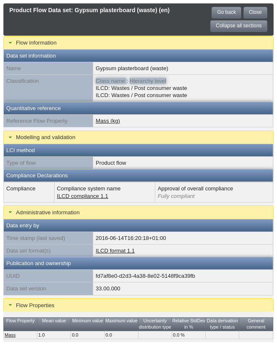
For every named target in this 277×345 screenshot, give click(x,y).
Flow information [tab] (32, 43)
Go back (226, 12)
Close (255, 12)
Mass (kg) (108, 121)
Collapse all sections (238, 26)
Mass (10, 334)
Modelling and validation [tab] (41, 137)
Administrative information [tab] (43, 212)
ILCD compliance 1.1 (82, 196)
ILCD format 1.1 (115, 251)
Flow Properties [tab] (31, 305)
